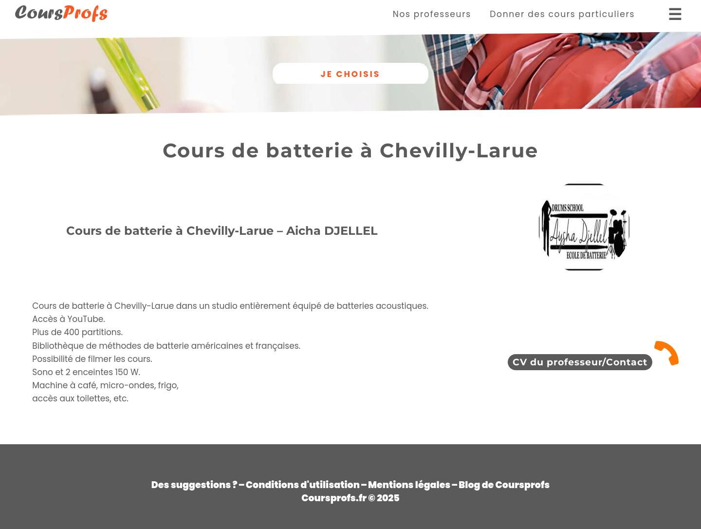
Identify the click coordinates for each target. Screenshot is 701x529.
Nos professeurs (432, 14)
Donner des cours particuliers (562, 14)
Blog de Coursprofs (504, 484)
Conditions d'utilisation (303, 484)
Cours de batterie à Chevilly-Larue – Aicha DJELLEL (222, 231)
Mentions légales (409, 484)
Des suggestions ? (194, 484)
